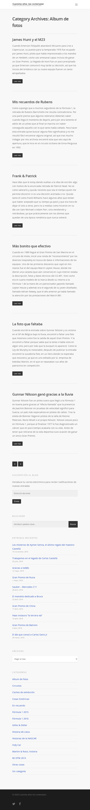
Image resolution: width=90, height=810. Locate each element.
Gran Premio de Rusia (23, 577)
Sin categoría (19, 771)
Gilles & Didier (19, 725)
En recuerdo (18, 705)
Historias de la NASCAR (24, 738)
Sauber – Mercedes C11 (24, 586)
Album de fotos (20, 679)
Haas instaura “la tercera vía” (27, 615)
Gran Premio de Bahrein (25, 625)
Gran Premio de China (23, 605)
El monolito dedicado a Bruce (27, 596)
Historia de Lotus (21, 731)
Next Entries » (20, 463)
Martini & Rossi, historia (24, 751)
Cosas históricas (20, 698)
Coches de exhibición (23, 692)
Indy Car (16, 744)
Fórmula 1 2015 (20, 712)
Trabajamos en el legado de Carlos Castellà (34, 558)
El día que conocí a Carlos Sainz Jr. (30, 634)
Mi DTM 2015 (19, 758)
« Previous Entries (14, 463)
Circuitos (16, 685)
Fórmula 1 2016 (20, 718)
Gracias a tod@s (20, 567)
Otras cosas (18, 764)
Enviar (16, 501)
